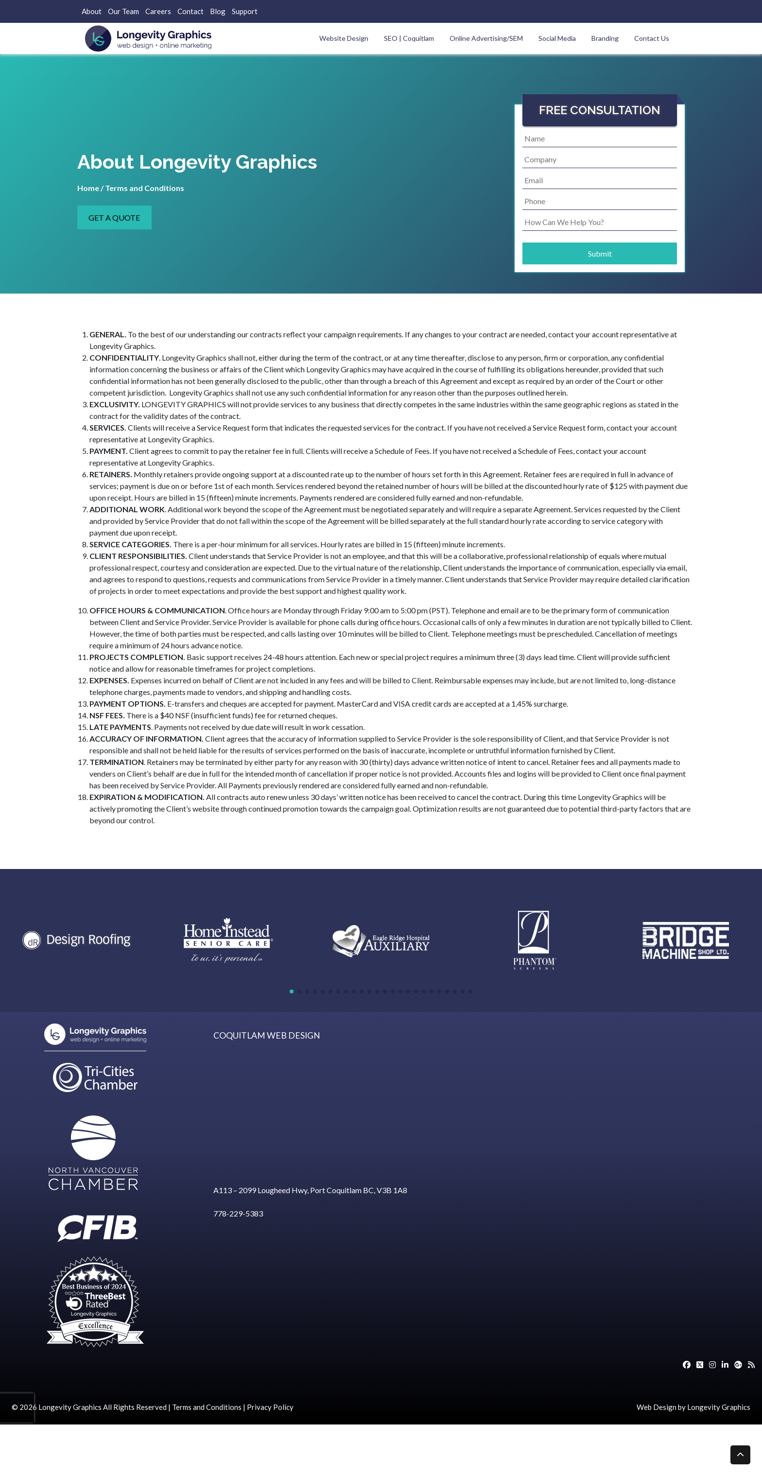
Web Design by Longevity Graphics (693, 1407)
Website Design (343, 38)
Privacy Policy (270, 1407)
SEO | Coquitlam (409, 38)
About (92, 11)
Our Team (123, 11)
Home (88, 187)
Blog (217, 11)
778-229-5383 (238, 1213)
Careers (158, 11)
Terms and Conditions (207, 1407)
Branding (605, 38)
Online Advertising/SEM (486, 38)
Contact (190, 11)
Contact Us (651, 38)
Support (245, 11)
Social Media (557, 38)
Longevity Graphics (70, 1407)
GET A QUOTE (114, 217)
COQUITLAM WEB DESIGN (266, 1035)
